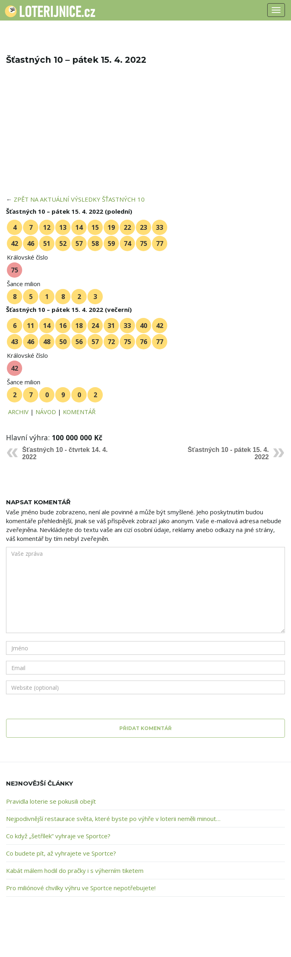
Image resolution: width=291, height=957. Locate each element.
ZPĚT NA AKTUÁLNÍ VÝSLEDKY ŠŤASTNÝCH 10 (79, 199)
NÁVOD (45, 412)
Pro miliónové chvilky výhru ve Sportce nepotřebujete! (81, 888)
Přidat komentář (145, 728)
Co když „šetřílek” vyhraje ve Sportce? (58, 836)
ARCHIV (18, 412)
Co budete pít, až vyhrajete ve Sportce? (61, 853)
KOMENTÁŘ (79, 412)
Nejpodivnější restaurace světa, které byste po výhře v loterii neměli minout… (113, 819)
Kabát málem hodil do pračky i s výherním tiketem (74, 870)
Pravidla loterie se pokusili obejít (51, 801)
